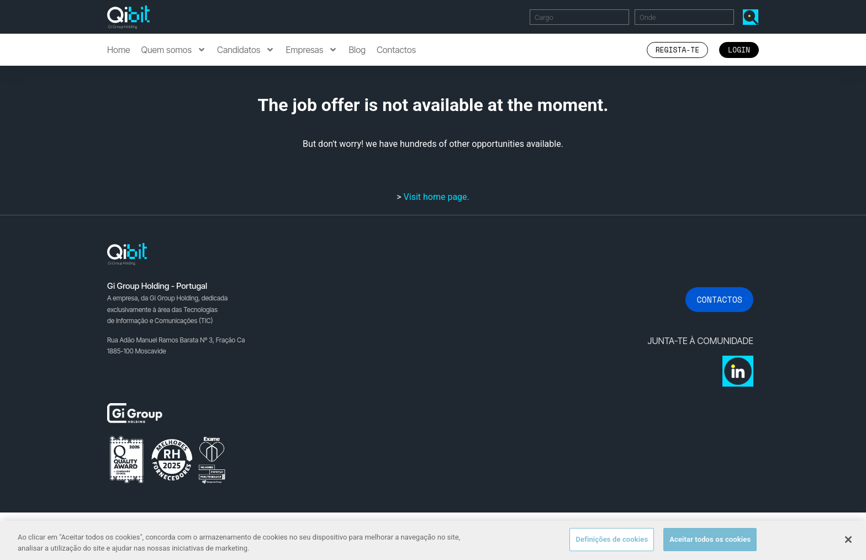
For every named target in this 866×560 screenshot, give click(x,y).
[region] (433, 540)
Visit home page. (436, 197)
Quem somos (173, 50)
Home (118, 49)
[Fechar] (848, 539)
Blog (357, 49)
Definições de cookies (611, 539)
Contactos (396, 49)
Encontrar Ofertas (753, 17)
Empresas (311, 50)
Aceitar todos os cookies (710, 539)
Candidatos (245, 50)
